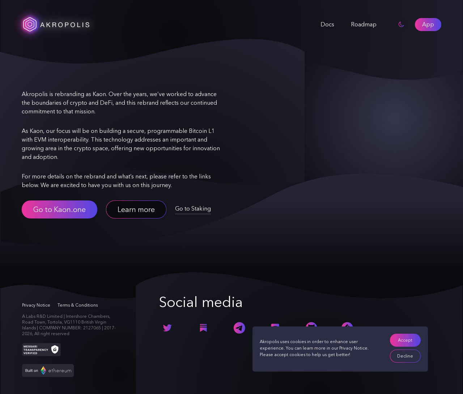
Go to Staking (193, 208)
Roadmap (364, 24)
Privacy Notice (353, 348)
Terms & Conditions (78, 305)
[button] (428, 24)
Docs (327, 24)
